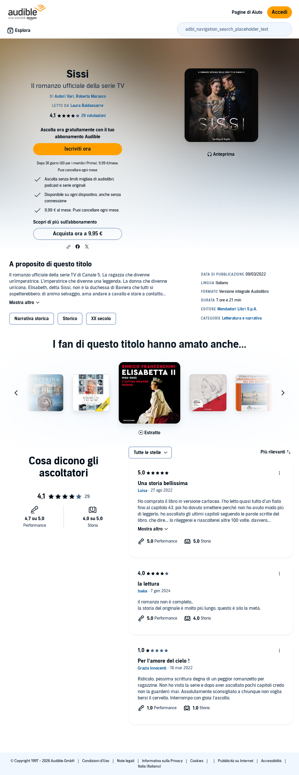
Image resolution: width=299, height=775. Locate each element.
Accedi (280, 12)
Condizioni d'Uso (96, 761)
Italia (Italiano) (149, 766)
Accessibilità (271, 761)
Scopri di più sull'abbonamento (65, 222)
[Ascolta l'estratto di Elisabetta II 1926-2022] (149, 433)
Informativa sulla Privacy (162, 761)
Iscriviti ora (77, 149)
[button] (68, 247)
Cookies (197, 761)
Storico (70, 319)
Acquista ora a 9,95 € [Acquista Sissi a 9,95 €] (77, 234)
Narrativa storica (31, 319)
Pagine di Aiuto (247, 12)
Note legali (126, 761)
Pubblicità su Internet (236, 761)
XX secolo (101, 319)
